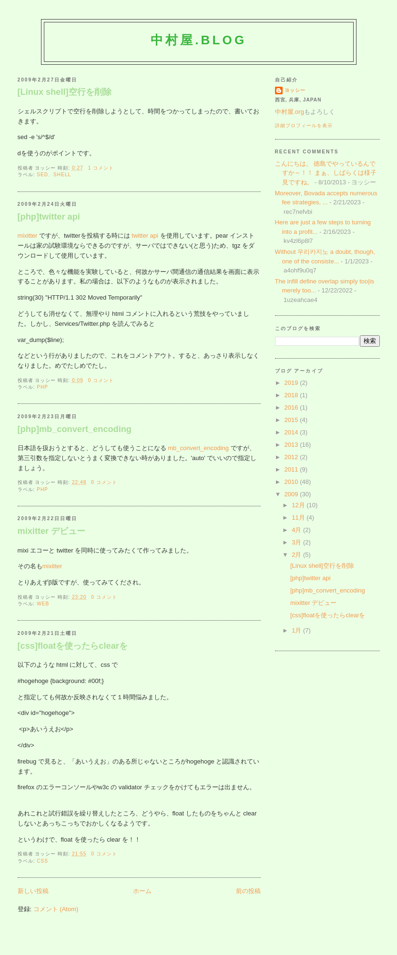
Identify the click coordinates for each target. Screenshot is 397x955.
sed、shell (54, 174)
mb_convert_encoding (198, 448)
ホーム (142, 891)
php (42, 387)
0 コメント (101, 380)
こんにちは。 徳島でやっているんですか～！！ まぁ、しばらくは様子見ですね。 (326, 173)
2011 (292, 469)
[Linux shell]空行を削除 (65, 92)
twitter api (145, 235)
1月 (297, 630)
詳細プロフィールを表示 (304, 125)
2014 (292, 432)
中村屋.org (289, 111)
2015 (292, 419)
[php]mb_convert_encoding (75, 429)
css (42, 861)
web (43, 603)
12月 (299, 505)
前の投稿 (248, 891)
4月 (297, 529)
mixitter (28, 235)
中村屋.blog (199, 40)
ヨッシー (295, 90)
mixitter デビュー (52, 531)
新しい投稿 (33, 891)
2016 (292, 407)
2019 (292, 382)
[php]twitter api (49, 216)
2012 (292, 457)
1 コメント (101, 168)
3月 (297, 542)
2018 (292, 395)
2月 (297, 554)
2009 (292, 494)
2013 (292, 444)
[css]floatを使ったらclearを (73, 646)
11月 (299, 517)
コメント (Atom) (56, 909)
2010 (292, 481)
